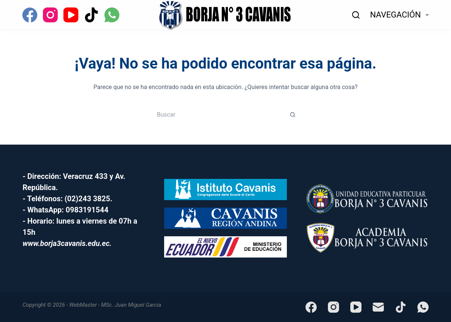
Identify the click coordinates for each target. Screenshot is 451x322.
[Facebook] (29, 14)
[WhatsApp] (111, 14)
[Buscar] (356, 15)
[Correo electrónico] (378, 307)
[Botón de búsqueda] (292, 114)
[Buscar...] (218, 114)
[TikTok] (91, 14)
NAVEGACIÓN (399, 14)
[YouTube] (70, 14)
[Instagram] (50, 14)
